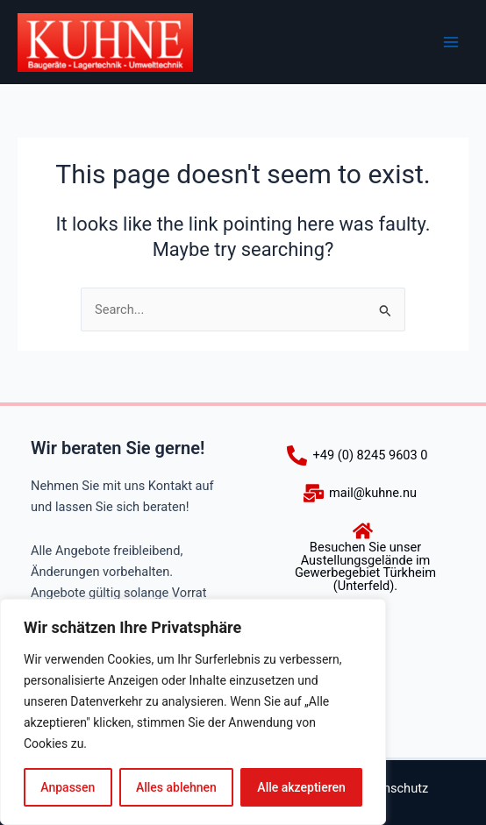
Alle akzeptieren (301, 787)
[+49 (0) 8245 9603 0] (357, 455)
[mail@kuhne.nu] (360, 493)
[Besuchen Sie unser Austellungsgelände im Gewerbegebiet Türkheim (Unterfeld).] (362, 556)
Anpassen (67, 787)
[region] (193, 712)
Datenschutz (392, 788)
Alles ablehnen (176, 787)
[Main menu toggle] (450, 42)
